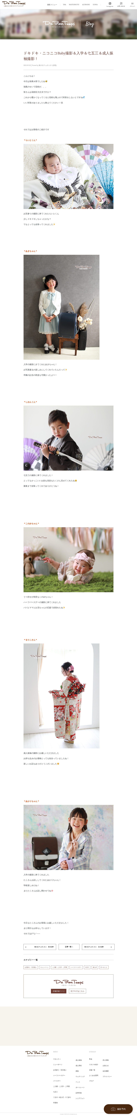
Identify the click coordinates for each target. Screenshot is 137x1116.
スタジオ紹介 (93, 1064)
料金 (90, 1059)
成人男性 (79, 1065)
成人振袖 (79, 1060)
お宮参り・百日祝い (31, 967)
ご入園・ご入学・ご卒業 (59, 967)
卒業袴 (55, 1103)
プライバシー (107, 1076)
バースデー (57, 1081)
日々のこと (104, 967)
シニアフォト (80, 1098)
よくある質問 (93, 1075)
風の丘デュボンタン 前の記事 (44, 947)
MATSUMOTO (74, 5)
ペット (78, 1082)
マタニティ (57, 1059)
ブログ (91, 1081)
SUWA (95, 5)
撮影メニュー (52, 4)
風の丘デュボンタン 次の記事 (94, 947)
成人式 (95, 967)
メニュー (132, 6)
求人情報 (106, 1060)
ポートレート (80, 1087)
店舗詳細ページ (59, 991)
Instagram (110, 6)
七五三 (87, 967)
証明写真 (79, 1093)
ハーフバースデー (76, 967)
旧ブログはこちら (77, 991)
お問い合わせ (121, 6)
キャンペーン (44, 967)
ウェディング (80, 1076)
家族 (77, 1071)
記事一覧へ (69, 947)
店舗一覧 (92, 1070)
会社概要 (106, 1071)
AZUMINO (86, 5)
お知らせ (106, 1065)
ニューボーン (57, 1064)
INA (64, 5)
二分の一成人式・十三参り (62, 1097)
